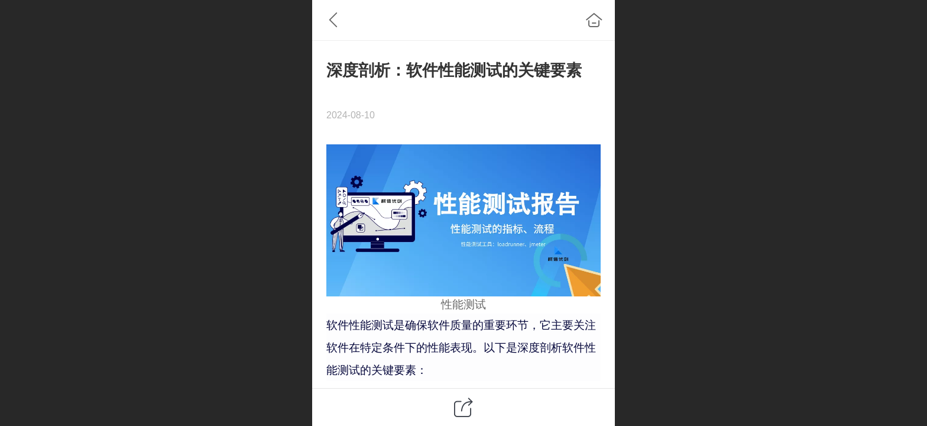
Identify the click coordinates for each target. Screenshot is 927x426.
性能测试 (463, 304)
